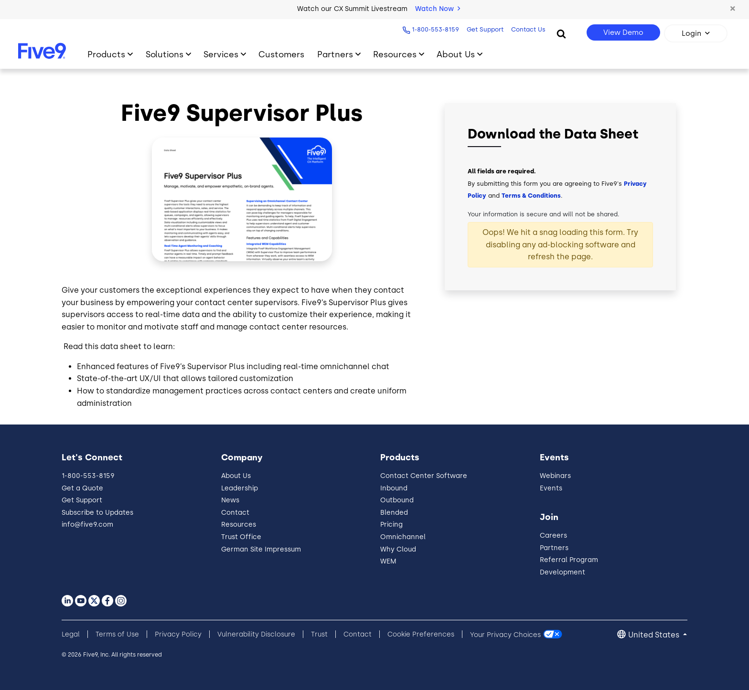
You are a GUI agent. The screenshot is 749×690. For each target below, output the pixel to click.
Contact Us (527, 29)
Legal (71, 634)
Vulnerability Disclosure (256, 634)
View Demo (623, 32)
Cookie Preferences (420, 634)
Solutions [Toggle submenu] (164, 54)
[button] (732, 9)
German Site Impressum (261, 549)
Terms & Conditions (531, 195)
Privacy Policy (178, 634)
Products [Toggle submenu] (106, 54)
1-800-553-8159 (434, 29)
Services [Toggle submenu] (220, 54)
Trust (319, 634)
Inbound (393, 488)
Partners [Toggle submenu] (335, 54)
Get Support (483, 29)
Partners (554, 548)
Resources (238, 524)
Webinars (555, 476)
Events (551, 488)
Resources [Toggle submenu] (395, 54)
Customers (281, 54)
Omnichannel (403, 537)
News (230, 500)
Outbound (397, 500)
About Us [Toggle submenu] (456, 54)
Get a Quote (82, 488)
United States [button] (654, 634)
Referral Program (569, 560)
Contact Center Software (423, 476)
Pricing (391, 524)
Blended (394, 513)
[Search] (561, 33)
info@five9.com (87, 524)
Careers (553, 535)
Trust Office (241, 537)
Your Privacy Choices (505, 634)
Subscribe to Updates (97, 513)
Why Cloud (398, 549)
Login (691, 33)
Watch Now (437, 9)
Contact (235, 513)
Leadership (239, 488)
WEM (388, 561)
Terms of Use (117, 634)
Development (562, 572)
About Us (236, 476)
